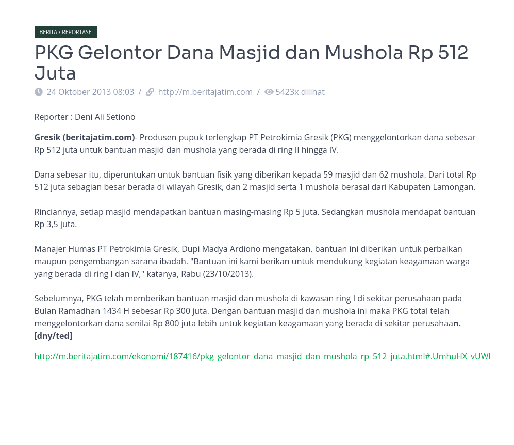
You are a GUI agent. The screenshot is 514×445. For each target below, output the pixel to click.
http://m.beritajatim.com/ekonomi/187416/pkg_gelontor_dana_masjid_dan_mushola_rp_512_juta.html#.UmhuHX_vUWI (263, 356)
